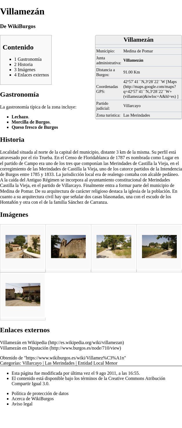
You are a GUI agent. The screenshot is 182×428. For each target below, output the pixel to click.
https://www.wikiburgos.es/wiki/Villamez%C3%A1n (75, 357)
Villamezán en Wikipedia (23, 342)
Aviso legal (22, 403)
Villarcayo (132, 105)
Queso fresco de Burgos (35, 127)
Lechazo (20, 116)
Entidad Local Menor (97, 363)
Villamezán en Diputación (24, 348)
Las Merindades (136, 115)
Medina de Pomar (138, 51)
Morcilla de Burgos (31, 122)
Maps (172, 81)
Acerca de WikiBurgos (33, 398)
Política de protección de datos (40, 393)
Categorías (10, 363)
